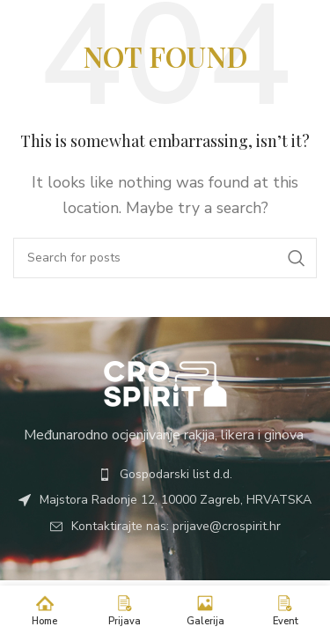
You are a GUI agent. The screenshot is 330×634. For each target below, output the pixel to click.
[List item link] (165, 474)
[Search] (165, 258)
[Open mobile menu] (298, 26)
